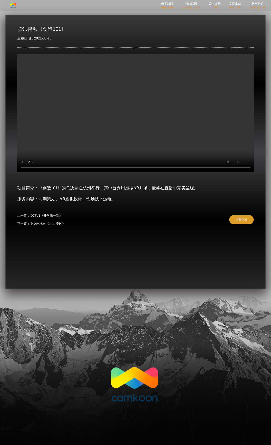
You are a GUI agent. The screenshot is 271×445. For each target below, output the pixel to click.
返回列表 (241, 219)
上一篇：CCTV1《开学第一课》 (39, 215)
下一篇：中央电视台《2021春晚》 (41, 223)
